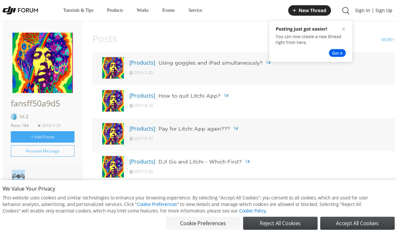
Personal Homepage (40, 195)
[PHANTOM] (143, 194)
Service (195, 10)
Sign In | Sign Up (373, 10)
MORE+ (388, 39)
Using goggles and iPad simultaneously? (210, 63)
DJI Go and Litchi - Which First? (200, 161)
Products (115, 10)
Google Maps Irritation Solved (200, 194)
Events (168, 10)
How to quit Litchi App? (189, 96)
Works (143, 10)
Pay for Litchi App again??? (194, 129)
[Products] (142, 62)
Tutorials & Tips (78, 10)
